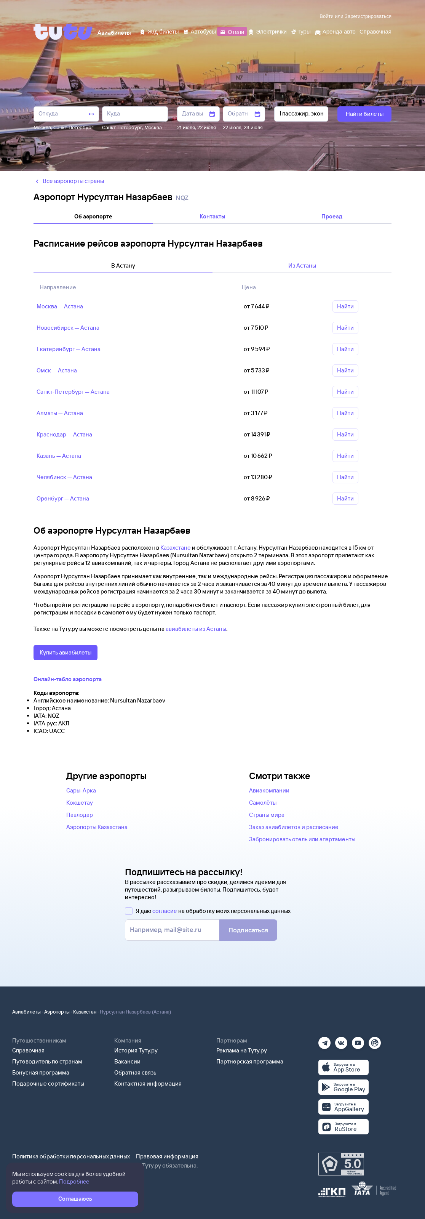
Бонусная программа (40, 1072)
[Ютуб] (358, 1040)
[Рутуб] (375, 1040)
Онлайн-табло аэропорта (68, 679)
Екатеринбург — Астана (69, 349)
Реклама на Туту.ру (241, 1050)
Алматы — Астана (60, 413)
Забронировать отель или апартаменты (302, 839)
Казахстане (175, 547)
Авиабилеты (26, 1012)
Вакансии (127, 1061)
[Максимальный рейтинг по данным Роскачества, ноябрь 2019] (341, 1164)
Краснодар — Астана (64, 434)
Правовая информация (167, 1156)
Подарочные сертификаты (48, 1083)
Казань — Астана (59, 455)
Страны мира (266, 814)
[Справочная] (375, 31)
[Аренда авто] (335, 31)
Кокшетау (79, 802)
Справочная (28, 1050)
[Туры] (301, 31)
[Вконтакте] (341, 1040)
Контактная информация (148, 1083)
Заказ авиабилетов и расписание (294, 827)
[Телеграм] (324, 1040)
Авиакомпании (269, 790)
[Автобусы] (199, 31)
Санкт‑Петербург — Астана (73, 391)
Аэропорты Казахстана (97, 827)
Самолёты (262, 802)
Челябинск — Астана (64, 477)
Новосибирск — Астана (68, 327)
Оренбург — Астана (63, 498)
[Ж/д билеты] (159, 31)
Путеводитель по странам (47, 1061)
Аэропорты (57, 1012)
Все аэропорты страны (69, 180)
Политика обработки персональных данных (71, 1156)
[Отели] (232, 31)
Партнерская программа (249, 1061)
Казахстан (84, 1012)
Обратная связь (135, 1072)
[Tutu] (63, 31)
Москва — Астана (60, 306)
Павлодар (79, 814)
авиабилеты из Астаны (196, 628)
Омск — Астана (57, 370)
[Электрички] (267, 31)
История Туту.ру (136, 1050)
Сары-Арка (81, 790)
